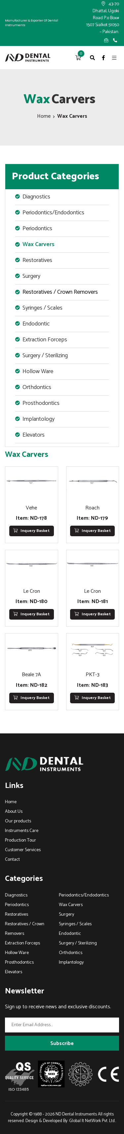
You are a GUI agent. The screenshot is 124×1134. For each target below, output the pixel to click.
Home (44, 116)
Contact (12, 859)
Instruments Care (21, 831)
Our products (18, 821)
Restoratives (16, 914)
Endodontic (70, 934)
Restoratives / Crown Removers (60, 292)
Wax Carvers (38, 244)
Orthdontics (70, 953)
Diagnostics (16, 895)
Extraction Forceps (22, 943)
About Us (13, 811)
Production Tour (20, 840)
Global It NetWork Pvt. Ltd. (92, 1120)
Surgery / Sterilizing (78, 943)
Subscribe (62, 1043)
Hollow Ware (17, 953)
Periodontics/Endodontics (84, 895)
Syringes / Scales (75, 924)
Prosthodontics (19, 962)
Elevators (13, 972)
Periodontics (17, 905)
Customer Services (23, 850)
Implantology (71, 962)
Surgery (66, 914)
